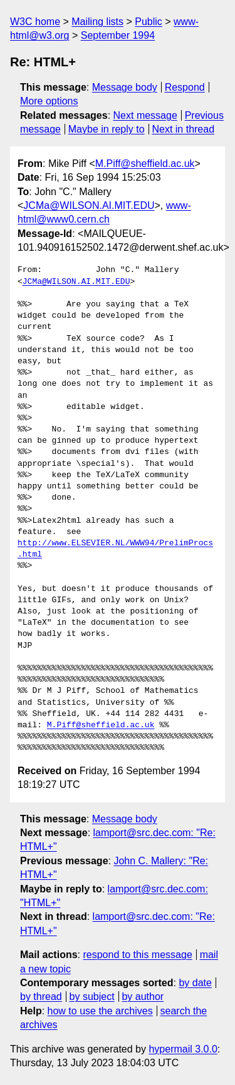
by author (143, 996)
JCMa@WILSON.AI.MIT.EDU (88, 205)
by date (195, 982)
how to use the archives (100, 1011)
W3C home (35, 21)
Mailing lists (97, 21)
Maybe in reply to (106, 129)
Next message (145, 115)
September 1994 (118, 35)
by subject (92, 996)
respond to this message (137, 954)
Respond (185, 87)
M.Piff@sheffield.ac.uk (145, 163)
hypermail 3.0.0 (183, 1049)
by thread (41, 996)
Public (148, 21)
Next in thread (183, 129)
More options (49, 101)
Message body (124, 87)
